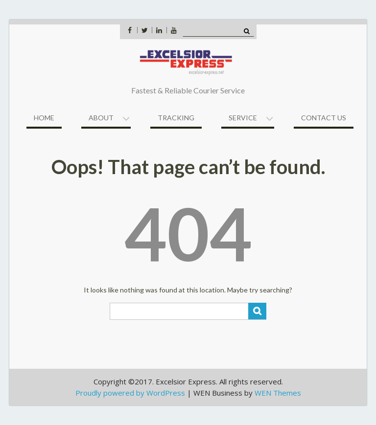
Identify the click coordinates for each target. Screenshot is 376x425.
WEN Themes (278, 393)
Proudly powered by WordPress (130, 393)
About (101, 117)
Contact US (323, 117)
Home (44, 117)
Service (243, 117)
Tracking (176, 117)
